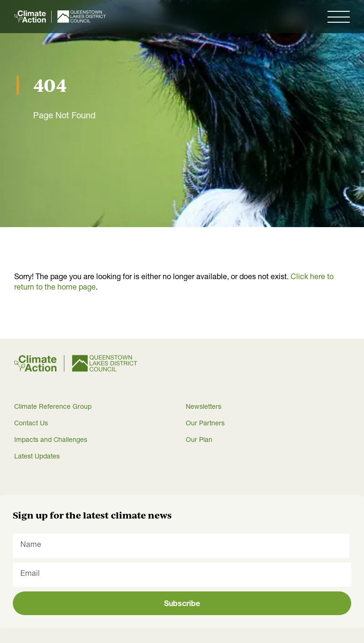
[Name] (181, 546)
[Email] (182, 575)
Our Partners (205, 424)
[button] (338, 16)
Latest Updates (37, 457)
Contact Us (31, 424)
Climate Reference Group (52, 407)
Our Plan (199, 440)
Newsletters (203, 407)
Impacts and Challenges (50, 440)
